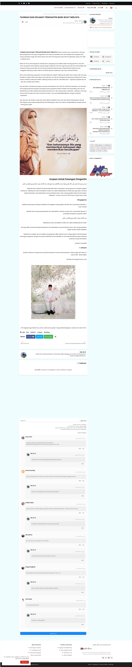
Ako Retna (28, 535)
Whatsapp (47, 337)
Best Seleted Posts (66, 650)
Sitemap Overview (35, 648)
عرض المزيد (82, 363)
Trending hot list (36, 650)
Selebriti (32, 332)
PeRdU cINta (29, 503)
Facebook (29, 337)
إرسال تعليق (53, 633)
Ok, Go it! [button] (24, 662)
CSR (91, 145)
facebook (96, 57)
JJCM (97, 148)
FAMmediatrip (98, 145)
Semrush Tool (68, 653)
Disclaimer (104, 3)
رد (82, 448)
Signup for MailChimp (65, 648)
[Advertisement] (53, 38)
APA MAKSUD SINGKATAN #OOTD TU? (101, 89)
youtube (96, 61)
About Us (111, 3)
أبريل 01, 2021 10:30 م (80, 600)
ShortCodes (58, 7)
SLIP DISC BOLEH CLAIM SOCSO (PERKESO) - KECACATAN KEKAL (101, 110)
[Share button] (55, 337)
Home (100, 7)
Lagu (109, 148)
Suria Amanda (30, 470)
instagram (108, 57)
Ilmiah (92, 148)
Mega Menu (91, 7)
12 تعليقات (22, 420)
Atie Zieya (28, 599)
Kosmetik (103, 148)
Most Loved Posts (36, 655)
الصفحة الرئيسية (82, 14)
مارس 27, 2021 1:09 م (80, 504)
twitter (108, 61)
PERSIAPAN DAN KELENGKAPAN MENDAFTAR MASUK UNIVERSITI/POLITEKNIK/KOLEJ (101, 130)
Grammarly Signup (35, 653)
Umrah (99, 150)
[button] (106, 7)
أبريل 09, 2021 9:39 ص (79, 616)
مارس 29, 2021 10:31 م (79, 487)
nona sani (28, 437)
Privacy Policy (96, 3)
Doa (27, 332)
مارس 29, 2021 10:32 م (79, 583)
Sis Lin (81, 352)
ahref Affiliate (68, 655)
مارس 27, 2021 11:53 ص (80, 438)
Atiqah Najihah (30, 567)
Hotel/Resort (107, 145)
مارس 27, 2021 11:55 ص (80, 472)
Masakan (92, 150)
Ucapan (39, 332)
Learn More (25, 658)
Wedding (75, 14)
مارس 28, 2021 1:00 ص (80, 536)
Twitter (38, 337)
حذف (79, 448)
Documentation (69, 7)
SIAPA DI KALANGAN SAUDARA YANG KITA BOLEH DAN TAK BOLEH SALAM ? (99, 99)
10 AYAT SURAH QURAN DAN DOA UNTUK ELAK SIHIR (100, 119)
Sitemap (87, 3)
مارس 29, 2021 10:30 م (79, 455)
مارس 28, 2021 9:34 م (80, 568)
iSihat (104, 150)
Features (80, 7)
